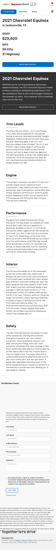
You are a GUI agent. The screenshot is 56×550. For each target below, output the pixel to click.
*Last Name (10, 435)
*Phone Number (11, 452)
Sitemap (24, 540)
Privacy (30, 540)
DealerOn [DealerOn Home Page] (18, 540)
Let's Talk (12, 490)
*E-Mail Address (11, 443)
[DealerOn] (7, 538)
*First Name (10, 427)
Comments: (10, 460)
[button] (8, 12)
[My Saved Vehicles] (52, 5)
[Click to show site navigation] (52, 12)
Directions (23, 12)
